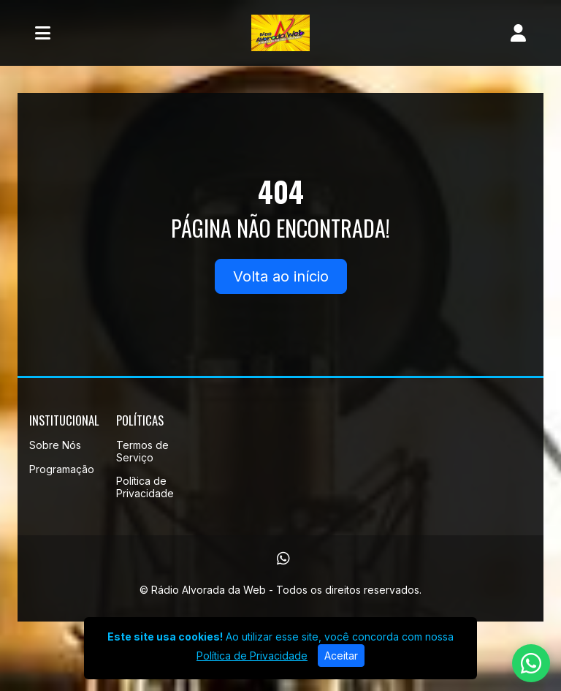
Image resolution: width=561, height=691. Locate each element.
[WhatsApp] (283, 558)
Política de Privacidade (145, 487)
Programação (61, 469)
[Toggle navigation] (42, 33)
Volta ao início (281, 276)
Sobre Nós (55, 445)
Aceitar (341, 655)
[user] (518, 33)
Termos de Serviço (142, 451)
